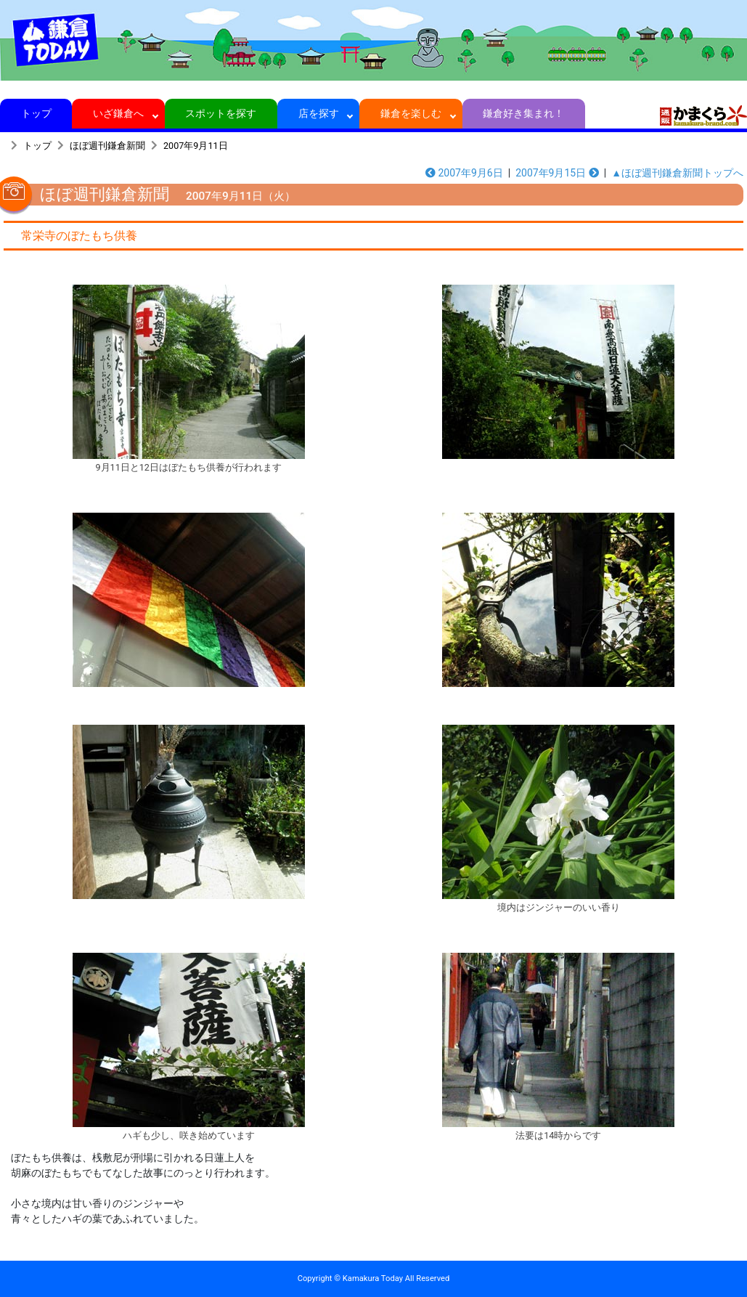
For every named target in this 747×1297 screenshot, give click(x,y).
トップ (36, 113)
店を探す (318, 113)
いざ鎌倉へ (119, 113)
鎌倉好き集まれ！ (524, 113)
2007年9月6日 (464, 173)
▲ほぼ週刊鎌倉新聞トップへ (677, 173)
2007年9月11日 (195, 145)
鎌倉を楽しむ (411, 113)
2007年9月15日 (557, 173)
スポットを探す (221, 113)
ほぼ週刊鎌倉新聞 (107, 145)
